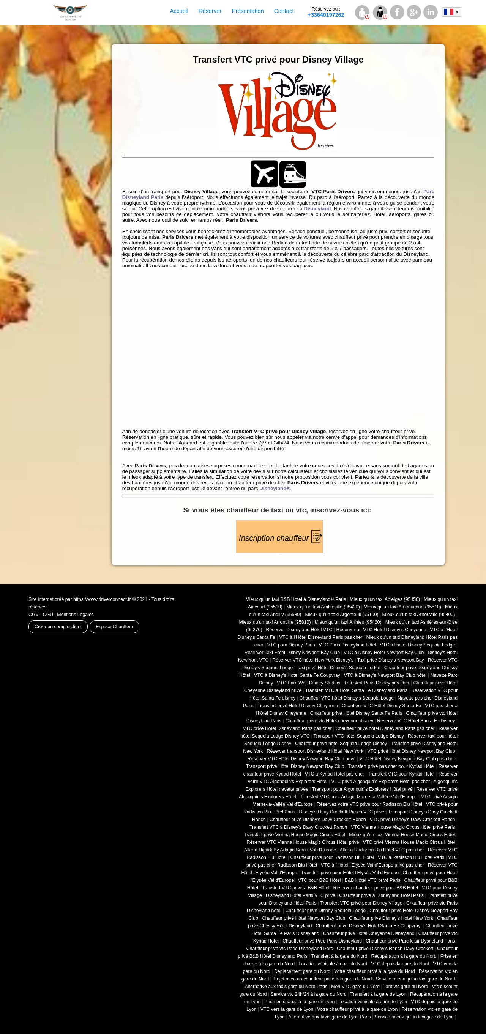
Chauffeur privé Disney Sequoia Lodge (325, 910)
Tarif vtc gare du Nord (405, 986)
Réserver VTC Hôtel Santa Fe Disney (416, 720)
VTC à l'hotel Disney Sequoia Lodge (417, 645)
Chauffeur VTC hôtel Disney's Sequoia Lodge (347, 698)
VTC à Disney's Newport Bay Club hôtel (385, 675)
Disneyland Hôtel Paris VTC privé (300, 895)
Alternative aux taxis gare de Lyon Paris (329, 1017)
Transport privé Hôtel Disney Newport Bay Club (295, 766)
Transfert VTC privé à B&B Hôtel (296, 888)
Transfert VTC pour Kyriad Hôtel (401, 774)
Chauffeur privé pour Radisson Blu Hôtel (332, 857)
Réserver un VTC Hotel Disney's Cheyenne (381, 629)
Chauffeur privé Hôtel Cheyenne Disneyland (369, 933)
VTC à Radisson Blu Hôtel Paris (411, 857)
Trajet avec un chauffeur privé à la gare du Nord (322, 979)
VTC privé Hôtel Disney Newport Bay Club (411, 751)
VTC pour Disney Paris (291, 645)
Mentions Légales (75, 614)
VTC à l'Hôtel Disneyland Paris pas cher (320, 637)
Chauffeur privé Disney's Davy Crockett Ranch (318, 819)
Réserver (210, 11)
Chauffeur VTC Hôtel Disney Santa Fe (381, 705)
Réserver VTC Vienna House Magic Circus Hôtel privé (303, 842)
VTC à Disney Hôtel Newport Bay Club (384, 652)
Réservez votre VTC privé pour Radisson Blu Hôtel (369, 804)
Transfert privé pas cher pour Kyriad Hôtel (391, 766)
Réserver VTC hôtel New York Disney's (312, 660)
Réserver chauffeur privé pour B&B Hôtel (375, 888)
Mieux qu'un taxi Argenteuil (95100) (341, 614)
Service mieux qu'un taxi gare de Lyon (413, 1017)
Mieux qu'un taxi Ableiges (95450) (385, 599)
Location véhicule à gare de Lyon (372, 1001)
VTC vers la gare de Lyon (287, 1009)
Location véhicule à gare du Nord (332, 963)
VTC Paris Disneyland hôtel (347, 645)
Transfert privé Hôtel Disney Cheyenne (297, 705)
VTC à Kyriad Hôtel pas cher (334, 774)
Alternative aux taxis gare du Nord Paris (286, 986)
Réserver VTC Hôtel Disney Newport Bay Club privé (302, 758)
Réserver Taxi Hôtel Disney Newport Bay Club (292, 652)
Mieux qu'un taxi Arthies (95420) (348, 622)
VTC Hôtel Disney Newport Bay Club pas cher (407, 758)
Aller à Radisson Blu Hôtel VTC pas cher (381, 850)
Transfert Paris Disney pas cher (376, 683)
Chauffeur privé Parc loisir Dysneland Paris (410, 941)
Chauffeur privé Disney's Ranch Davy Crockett (385, 948)
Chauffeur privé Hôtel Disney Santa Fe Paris (356, 713)
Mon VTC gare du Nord (355, 986)
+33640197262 (326, 12)
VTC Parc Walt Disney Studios (308, 683)
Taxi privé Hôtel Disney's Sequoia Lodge (338, 667)
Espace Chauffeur (114, 626)
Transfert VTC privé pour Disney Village (361, 903)
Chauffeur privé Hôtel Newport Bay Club (303, 918)
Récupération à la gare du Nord (403, 956)
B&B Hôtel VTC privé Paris (373, 880)
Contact (284, 11)
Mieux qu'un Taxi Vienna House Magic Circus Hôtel (402, 834)
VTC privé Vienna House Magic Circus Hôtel (409, 842)
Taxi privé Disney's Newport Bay (390, 660)
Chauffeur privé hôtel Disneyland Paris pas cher (385, 728)
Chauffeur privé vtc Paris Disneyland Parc (289, 948)
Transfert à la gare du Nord (339, 956)
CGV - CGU (40, 614)
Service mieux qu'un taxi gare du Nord (415, 979)
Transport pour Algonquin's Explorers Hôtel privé (362, 789)
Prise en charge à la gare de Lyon (299, 1001)
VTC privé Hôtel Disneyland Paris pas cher (287, 728)
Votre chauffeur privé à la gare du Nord (374, 971)
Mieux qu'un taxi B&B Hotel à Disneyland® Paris (296, 599)
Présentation (248, 11)
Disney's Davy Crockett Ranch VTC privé (342, 812)
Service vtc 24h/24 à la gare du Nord (309, 994)
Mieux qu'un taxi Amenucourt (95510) (402, 607)
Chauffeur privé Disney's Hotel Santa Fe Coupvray (368, 925)
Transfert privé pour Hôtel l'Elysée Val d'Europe (350, 872)
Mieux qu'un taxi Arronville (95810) (275, 622)
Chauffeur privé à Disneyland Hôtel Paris (381, 895)
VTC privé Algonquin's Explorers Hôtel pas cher (380, 781)
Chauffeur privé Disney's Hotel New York (391, 918)
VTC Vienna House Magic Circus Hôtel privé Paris (403, 827)
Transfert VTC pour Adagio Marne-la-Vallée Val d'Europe (358, 796)
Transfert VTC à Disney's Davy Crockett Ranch (298, 827)
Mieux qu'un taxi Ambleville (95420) (323, 607)
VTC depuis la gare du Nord (400, 963)
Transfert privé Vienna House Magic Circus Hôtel (294, 834)
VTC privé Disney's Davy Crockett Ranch (412, 819)
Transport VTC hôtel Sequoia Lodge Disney (359, 736)
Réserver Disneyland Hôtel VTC (299, 629)
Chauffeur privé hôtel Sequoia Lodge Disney (341, 743)
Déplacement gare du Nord (302, 971)
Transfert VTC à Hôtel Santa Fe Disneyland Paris (356, 690)
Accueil (179, 11)
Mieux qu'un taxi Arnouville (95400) (418, 614)
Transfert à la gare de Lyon (378, 994)
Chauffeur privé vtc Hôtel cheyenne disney (329, 720)
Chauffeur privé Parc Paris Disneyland (322, 941)
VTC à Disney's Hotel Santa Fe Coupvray (297, 675)
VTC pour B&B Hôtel (319, 880)
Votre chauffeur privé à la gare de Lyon (357, 1009)
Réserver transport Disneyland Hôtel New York (315, 751)
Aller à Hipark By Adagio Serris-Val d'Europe (290, 850)
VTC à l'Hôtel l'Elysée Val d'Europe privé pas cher (372, 865)
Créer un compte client (58, 626)
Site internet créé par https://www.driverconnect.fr (79, 599)
